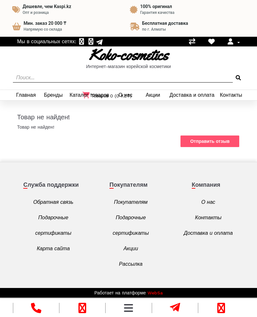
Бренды (53, 95)
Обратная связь (53, 202)
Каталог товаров (89, 95)
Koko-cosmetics (128, 54)
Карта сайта (53, 248)
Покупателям (131, 202)
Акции (153, 95)
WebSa (155, 292)
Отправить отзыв (210, 141)
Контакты (231, 95)
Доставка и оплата (192, 95)
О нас (125, 95)
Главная (26, 95)
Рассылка (131, 264)
